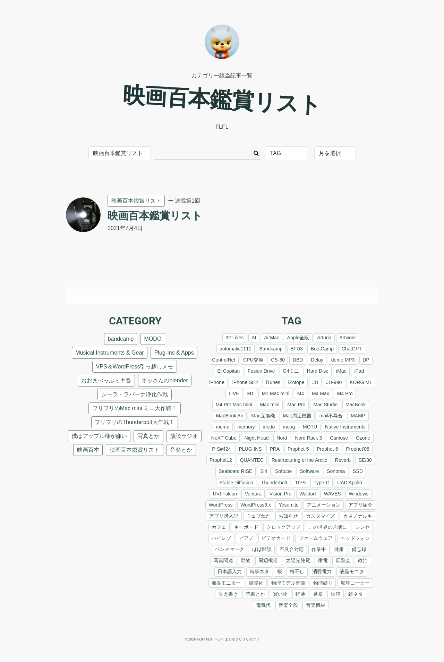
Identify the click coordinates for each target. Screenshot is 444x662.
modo (269, 427)
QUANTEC (252, 460)
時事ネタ (259, 571)
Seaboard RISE (235, 471)
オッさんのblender (165, 380)
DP (365, 360)
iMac (341, 371)
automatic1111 (235, 348)
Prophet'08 (357, 449)
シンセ (362, 527)
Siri (263, 471)
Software (309, 471)
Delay (317, 360)
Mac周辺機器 (297, 415)
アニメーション (324, 505)
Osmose (339, 438)
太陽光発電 (298, 560)
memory (246, 427)
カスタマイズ (320, 516)
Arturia (324, 337)
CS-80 (278, 360)
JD (315, 382)
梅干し (297, 571)
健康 (339, 549)
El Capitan (228, 371)
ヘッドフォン (355, 538)
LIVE (234, 393)
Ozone (363, 438)
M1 (250, 393)
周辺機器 (268, 560)
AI (253, 337)
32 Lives (234, 337)
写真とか (148, 436)
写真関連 (223, 560)
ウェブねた (258, 516)
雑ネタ (355, 594)
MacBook (355, 404)
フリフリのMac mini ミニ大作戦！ (134, 408)
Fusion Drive (261, 371)
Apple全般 (298, 337)
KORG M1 (361, 382)
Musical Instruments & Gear (109, 353)
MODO (153, 339)
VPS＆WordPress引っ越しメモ (134, 367)
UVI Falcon (225, 493)
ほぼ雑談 (262, 549)
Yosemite (289, 505)
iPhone (216, 382)
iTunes (273, 382)
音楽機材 (315, 605)
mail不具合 (331, 415)
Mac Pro (296, 404)
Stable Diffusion (236, 482)
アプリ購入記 (223, 516)
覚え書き (228, 594)
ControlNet (223, 360)
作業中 (318, 549)
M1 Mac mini (275, 393)
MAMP (358, 415)
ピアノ (246, 538)
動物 (245, 560)
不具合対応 (292, 549)
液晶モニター (226, 583)
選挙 (318, 594)
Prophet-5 (298, 449)
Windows (358, 493)
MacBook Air (230, 415)
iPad (359, 371)
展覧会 (343, 560)
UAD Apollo (349, 482)
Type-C (321, 482)
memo (222, 427)
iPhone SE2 (245, 382)
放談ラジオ (184, 436)
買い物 (280, 594)
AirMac (271, 337)
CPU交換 (253, 360)
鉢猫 (336, 594)
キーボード (246, 527)
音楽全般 (288, 605)
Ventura (253, 493)
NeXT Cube (224, 438)
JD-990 (334, 382)
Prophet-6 (327, 449)
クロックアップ (283, 527)
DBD (298, 360)
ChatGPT (352, 348)
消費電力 (322, 571)
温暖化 (256, 583)
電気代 (263, 605)
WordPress (221, 505)
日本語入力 (229, 571)
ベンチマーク (229, 549)
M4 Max (320, 393)
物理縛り (323, 583)
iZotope (296, 382)
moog (289, 427)
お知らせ (288, 516)
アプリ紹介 (360, 505)
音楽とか (181, 450)
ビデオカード (276, 538)
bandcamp (121, 339)
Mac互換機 (263, 415)
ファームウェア (316, 538)
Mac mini (269, 404)
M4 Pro (345, 393)
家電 (323, 560)
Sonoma (336, 471)
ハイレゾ (221, 538)
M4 (300, 393)
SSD (358, 471)
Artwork (347, 337)
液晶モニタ (352, 571)
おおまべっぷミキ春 (106, 380)
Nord (281, 438)
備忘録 (359, 549)
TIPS (300, 482)
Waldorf (307, 493)
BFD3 (296, 348)
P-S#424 (221, 449)
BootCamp (322, 348)
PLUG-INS (250, 449)
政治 (363, 560)
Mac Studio (325, 404)
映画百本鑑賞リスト (136, 201)
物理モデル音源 (288, 583)
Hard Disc (317, 371)
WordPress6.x (255, 505)
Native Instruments (345, 427)
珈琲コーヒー (355, 583)
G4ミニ (291, 371)
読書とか (255, 594)
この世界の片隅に (327, 527)
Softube (283, 471)
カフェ (219, 527)
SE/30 (365, 460)
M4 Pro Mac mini (234, 404)
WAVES (332, 493)
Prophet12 (221, 460)
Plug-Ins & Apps (174, 353)
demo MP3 (343, 360)
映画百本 (88, 450)
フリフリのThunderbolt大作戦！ (134, 422)
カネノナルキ (357, 516)
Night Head (256, 438)
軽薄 (300, 594)
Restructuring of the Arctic (299, 460)
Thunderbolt (274, 482)
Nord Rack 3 (308, 438)
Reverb (343, 460)
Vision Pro (281, 493)
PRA (275, 449)
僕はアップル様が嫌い (99, 436)
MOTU (310, 427)
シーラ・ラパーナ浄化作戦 (134, 394)
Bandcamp (271, 348)
